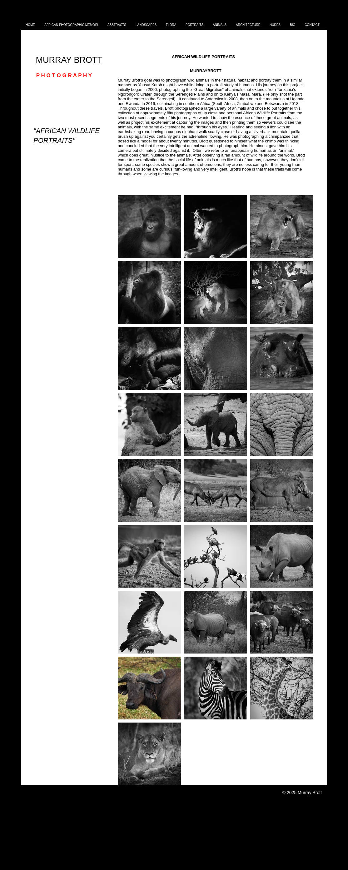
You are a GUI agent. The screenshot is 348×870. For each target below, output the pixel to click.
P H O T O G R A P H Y (63, 75)
